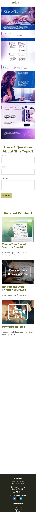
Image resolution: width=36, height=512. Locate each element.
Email (3, 167)
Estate (18, 511)
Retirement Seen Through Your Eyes (14, 288)
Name (3, 155)
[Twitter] (18, 498)
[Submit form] (6, 195)
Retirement (18, 507)
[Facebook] (14, 498)
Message (5, 178)
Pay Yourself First (13, 326)
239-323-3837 (20, 481)
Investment (18, 509)
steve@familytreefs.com (18, 495)
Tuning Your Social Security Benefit (14, 246)
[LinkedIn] (21, 498)
